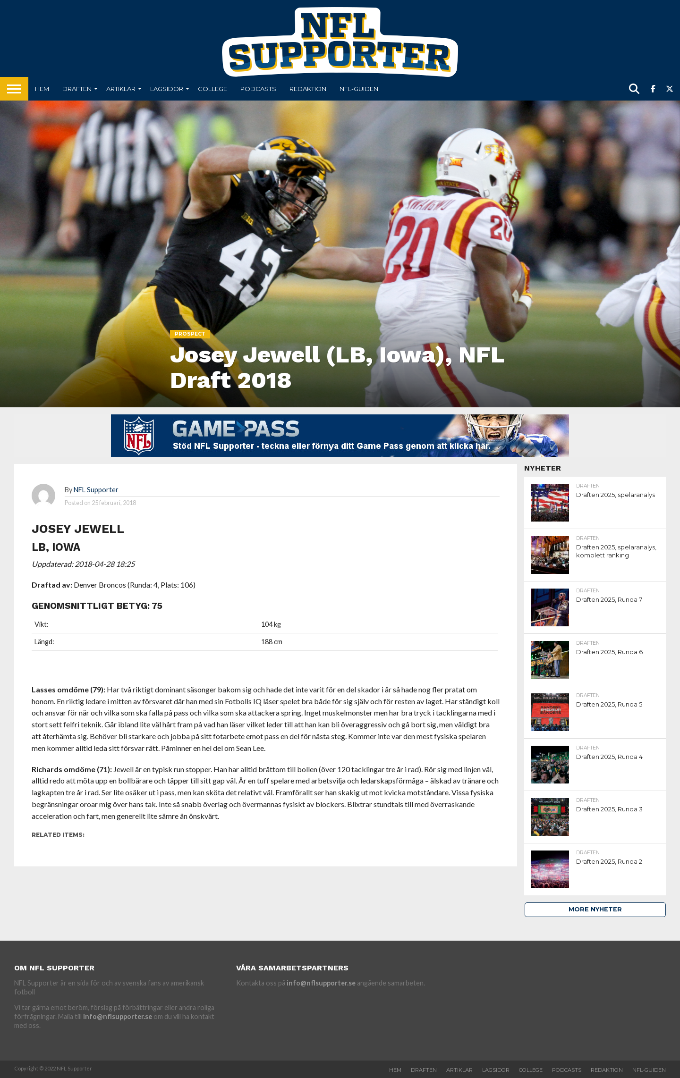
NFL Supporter (96, 490)
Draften (77, 89)
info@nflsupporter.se (117, 1016)
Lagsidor (166, 89)
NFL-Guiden (359, 89)
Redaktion (307, 89)
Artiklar (121, 89)
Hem (42, 89)
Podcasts (258, 89)
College (212, 89)
